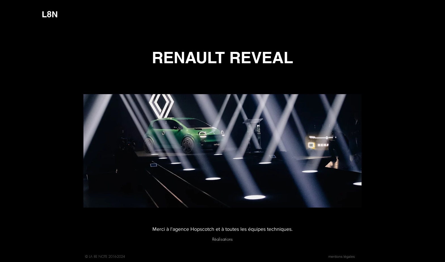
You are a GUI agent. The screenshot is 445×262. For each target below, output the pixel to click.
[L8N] (49, 14)
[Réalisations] (222, 239)
